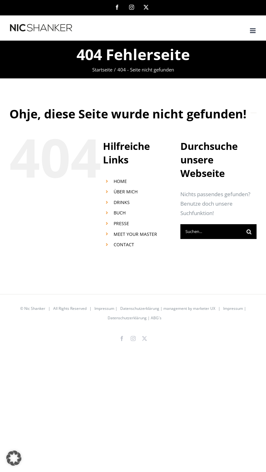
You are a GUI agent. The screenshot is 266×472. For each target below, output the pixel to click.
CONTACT (124, 244)
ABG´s (156, 318)
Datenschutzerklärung (139, 308)
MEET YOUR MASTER (135, 234)
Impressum (104, 308)
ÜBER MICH (126, 192)
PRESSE (121, 223)
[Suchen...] (211, 231)
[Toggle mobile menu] (253, 30)
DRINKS (122, 202)
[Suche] (249, 231)
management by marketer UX (189, 308)
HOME (120, 181)
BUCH (120, 213)
